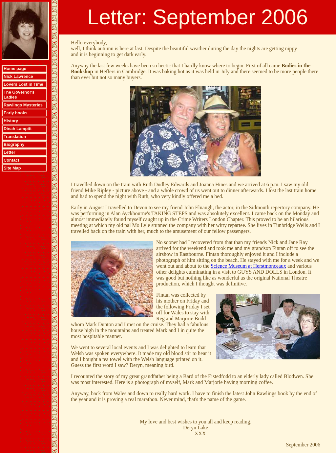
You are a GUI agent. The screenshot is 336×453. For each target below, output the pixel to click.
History (11, 120)
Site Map (12, 168)
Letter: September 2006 (197, 17)
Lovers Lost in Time (23, 84)
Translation (15, 136)
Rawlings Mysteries (23, 104)
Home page (15, 68)
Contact (11, 160)
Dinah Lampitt (18, 128)
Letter (9, 152)
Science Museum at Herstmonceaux (248, 266)
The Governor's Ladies (19, 95)
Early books (16, 112)
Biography (14, 144)
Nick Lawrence (18, 76)
